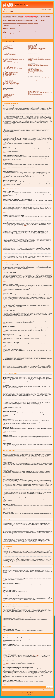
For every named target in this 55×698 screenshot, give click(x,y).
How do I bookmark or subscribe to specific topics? (37, 78)
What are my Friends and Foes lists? (34, 64)
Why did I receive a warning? (8, 81)
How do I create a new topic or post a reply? (11, 72)
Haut (5, 112)
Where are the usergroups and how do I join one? (37, 48)
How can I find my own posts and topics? (35, 73)
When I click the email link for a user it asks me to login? (13, 68)
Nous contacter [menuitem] (47, 689)
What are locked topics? (7, 97)
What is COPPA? (6, 46)
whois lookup (35, 670)
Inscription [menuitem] (44, 9)
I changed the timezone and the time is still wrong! (12, 62)
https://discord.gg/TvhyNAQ (32, 23)
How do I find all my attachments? (34, 86)
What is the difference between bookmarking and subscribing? (39, 77)
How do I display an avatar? (8, 66)
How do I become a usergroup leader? (35, 49)
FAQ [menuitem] (5, 9)
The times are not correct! (7, 61)
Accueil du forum (11, 11)
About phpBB (38, 656)
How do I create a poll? (7, 75)
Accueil (5, 11)
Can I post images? (6, 93)
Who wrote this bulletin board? (33, 90)
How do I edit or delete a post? (8, 73)
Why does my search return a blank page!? (35, 71)
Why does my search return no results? (35, 70)
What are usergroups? (32, 47)
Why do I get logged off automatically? (9, 53)
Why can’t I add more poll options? (9, 76)
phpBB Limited (35, 655)
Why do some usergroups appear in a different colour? (37, 50)
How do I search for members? (33, 72)
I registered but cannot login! (8, 48)
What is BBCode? (6, 89)
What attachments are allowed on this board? (36, 85)
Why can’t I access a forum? (8, 79)
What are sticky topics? (7, 96)
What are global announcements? (9, 94)
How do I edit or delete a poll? (8, 77)
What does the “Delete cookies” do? (9, 54)
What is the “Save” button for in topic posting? (11, 83)
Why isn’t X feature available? (33, 91)
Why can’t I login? (6, 49)
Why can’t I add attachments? (8, 80)
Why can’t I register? (6, 47)
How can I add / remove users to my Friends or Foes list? (38, 65)
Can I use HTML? (6, 90)
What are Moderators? (32, 46)
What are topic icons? (7, 98)
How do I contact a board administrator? (35, 94)
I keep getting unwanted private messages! (35, 58)
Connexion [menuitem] (50, 9)
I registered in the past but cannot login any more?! (12, 50)
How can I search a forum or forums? (34, 69)
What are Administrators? (32, 45)
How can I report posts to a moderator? (10, 82)
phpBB (25, 225)
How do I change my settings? (8, 58)
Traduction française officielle (24, 692)
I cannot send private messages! (34, 57)
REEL (26, 694)
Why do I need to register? (7, 45)
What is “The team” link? (32, 53)
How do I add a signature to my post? (9, 74)
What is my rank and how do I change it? (10, 67)
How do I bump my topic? (7, 85)
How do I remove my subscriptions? (34, 81)
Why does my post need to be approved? (10, 84)
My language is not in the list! (8, 63)
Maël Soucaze (32, 692)
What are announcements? (8, 95)
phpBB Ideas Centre (7, 663)
